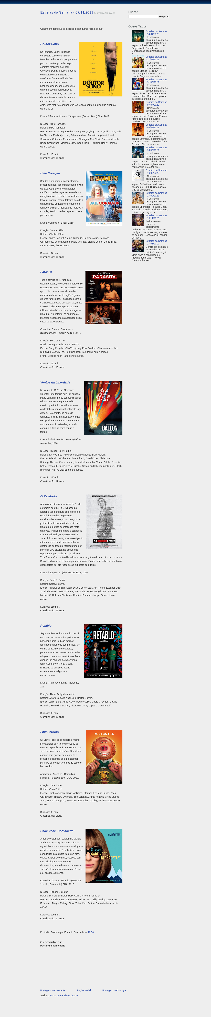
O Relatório (48, 496)
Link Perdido (49, 732)
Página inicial (84, 990)
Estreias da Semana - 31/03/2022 (156, 81)
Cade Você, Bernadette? (57, 831)
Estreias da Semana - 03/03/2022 (156, 126)
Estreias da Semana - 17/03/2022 (156, 58)
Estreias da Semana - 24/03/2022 (156, 149)
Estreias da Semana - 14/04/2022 (156, 32)
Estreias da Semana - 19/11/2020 (156, 217)
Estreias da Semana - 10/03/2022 (156, 171)
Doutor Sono (49, 44)
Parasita (46, 272)
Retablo (45, 625)
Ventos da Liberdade (55, 382)
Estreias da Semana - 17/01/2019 (156, 242)
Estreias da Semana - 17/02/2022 (156, 194)
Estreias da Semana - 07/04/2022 (156, 103)
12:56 (91, 932)
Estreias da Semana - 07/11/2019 (66, 12)
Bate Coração (50, 173)
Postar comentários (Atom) (63, 995)
